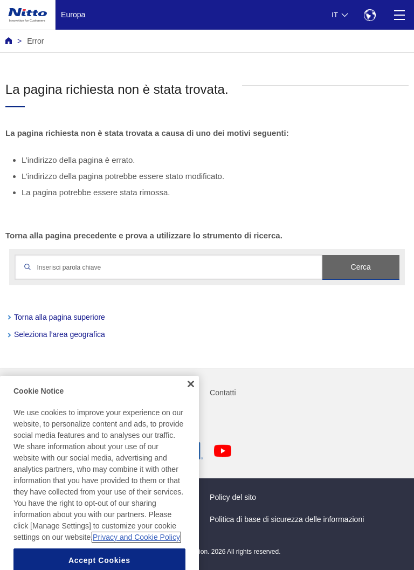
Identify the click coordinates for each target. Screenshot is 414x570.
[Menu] (399, 15)
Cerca (361, 267)
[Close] (191, 396)
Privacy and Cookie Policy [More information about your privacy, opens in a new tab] (136, 548)
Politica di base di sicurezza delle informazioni (287, 519)
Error (35, 41)
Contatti (223, 392)
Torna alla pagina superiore (59, 317)
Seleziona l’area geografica (59, 334)
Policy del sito (233, 497)
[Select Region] (369, 15)
